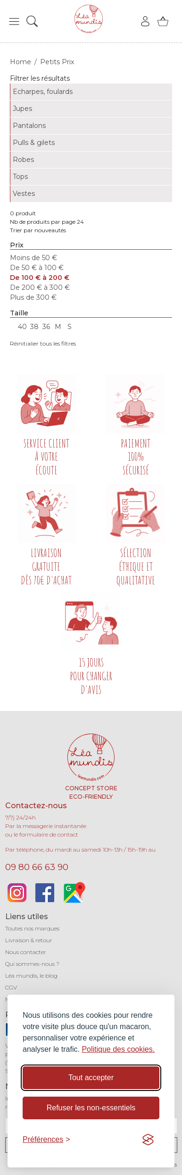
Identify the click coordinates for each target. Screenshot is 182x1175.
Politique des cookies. (118, 1049)
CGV (11, 987)
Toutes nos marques (32, 928)
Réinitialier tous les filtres (43, 343)
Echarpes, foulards (43, 91)
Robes (23, 159)
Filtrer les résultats (40, 78)
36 (46, 326)
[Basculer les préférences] (46, 1139)
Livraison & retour (28, 940)
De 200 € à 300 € (40, 287)
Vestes (24, 193)
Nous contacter (25, 951)
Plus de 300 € (33, 297)
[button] (14, 21)
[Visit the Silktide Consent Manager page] (148, 1139)
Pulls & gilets (34, 142)
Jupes (22, 108)
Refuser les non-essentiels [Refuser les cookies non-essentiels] (91, 1108)
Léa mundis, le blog (31, 975)
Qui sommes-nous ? (32, 963)
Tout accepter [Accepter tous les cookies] (91, 1078)
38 (34, 326)
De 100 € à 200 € (39, 277)
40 (22, 326)
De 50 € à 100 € (37, 267)
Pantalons (29, 125)
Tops (20, 176)
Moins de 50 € (33, 258)
